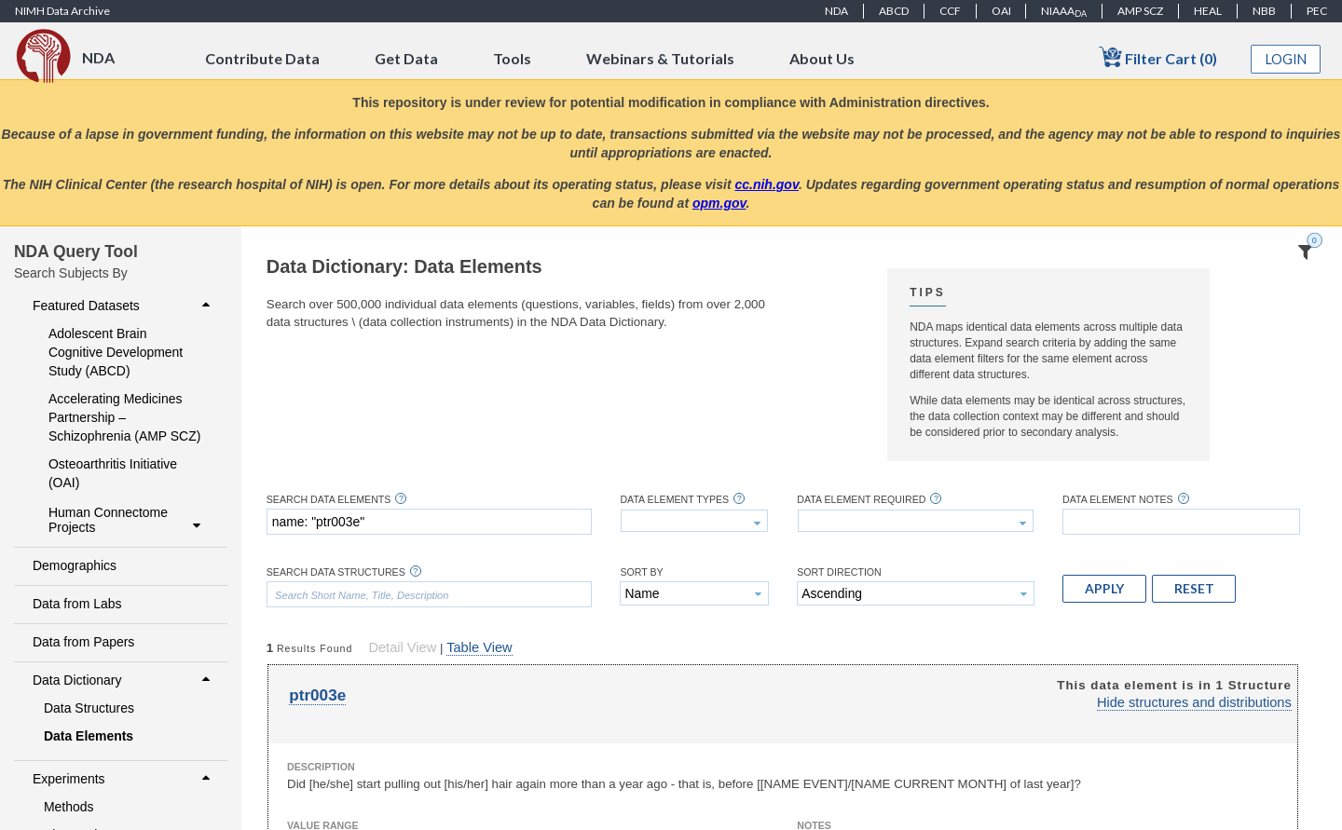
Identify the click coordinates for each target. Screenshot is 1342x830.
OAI (1001, 11)
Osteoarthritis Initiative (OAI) (112, 473)
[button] (1104, 589)
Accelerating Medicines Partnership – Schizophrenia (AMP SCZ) (124, 417)
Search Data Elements (329, 500)
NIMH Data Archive (62, 11)
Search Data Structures (336, 572)
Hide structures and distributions (1194, 702)
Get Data (406, 58)
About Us (822, 58)
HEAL (1208, 11)
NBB (1264, 11)
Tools (512, 58)
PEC (1317, 11)
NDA (836, 11)
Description (321, 766)
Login (1286, 59)
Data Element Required (861, 500)
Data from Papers (83, 641)
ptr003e (317, 695)
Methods (69, 806)
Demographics (74, 565)
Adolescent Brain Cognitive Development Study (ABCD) (115, 352)
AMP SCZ (1140, 11)
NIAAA (1064, 11)
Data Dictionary (123, 680)
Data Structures (89, 708)
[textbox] (430, 522)
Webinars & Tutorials (660, 58)
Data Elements (88, 735)
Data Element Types (674, 500)
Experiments (123, 778)
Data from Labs (77, 603)
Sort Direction (839, 572)
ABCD (894, 11)
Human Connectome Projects (126, 520)
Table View (479, 647)
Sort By (641, 572)
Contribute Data (262, 58)
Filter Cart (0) (1158, 57)
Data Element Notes (1117, 500)
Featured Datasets (123, 305)
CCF (950, 11)
